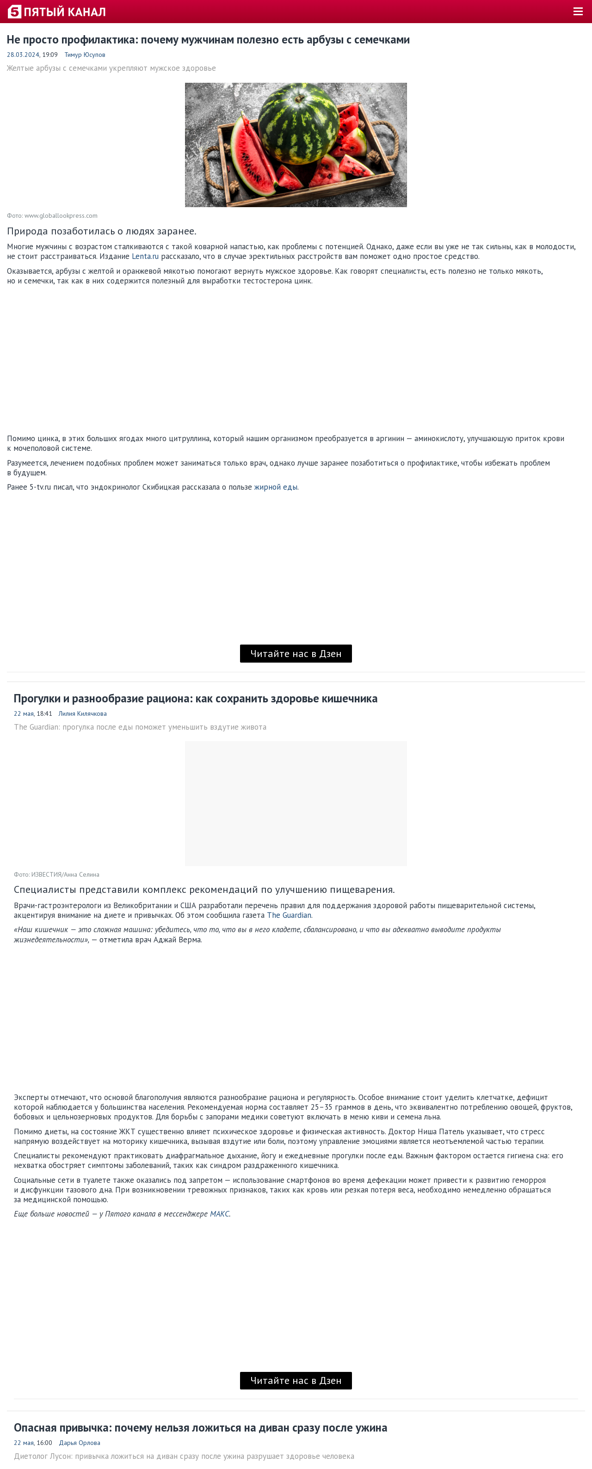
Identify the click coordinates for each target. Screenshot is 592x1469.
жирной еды (275, 487)
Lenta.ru (146, 256)
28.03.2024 (23, 54)
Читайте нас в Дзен (296, 653)
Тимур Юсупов (84, 54)
